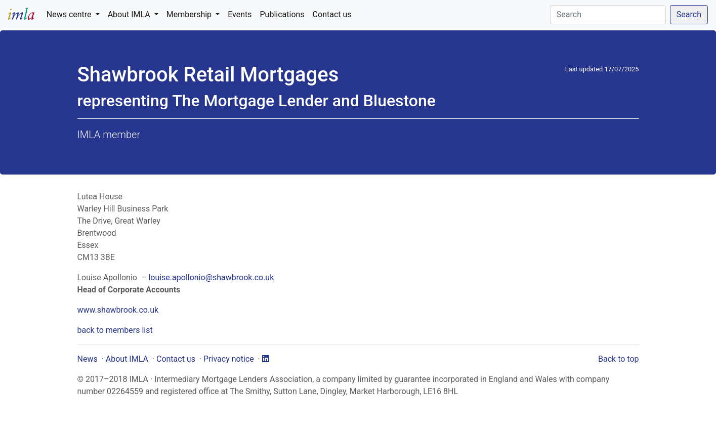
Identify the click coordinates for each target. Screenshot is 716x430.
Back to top (618, 359)
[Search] (608, 14)
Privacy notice (228, 359)
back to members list (115, 330)
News (87, 359)
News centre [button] (70, 14)
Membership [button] (190, 14)
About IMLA (127, 359)
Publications (282, 14)
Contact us (332, 14)
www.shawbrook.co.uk (118, 310)
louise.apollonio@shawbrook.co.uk (211, 277)
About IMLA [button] (130, 14)
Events (239, 14)
